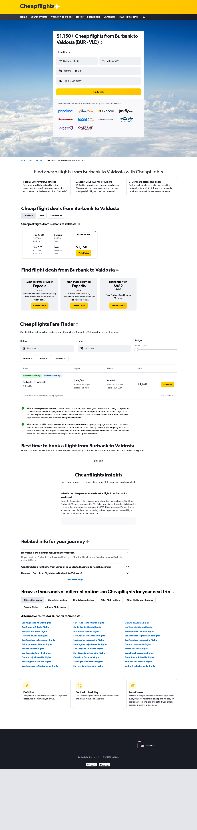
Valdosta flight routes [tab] (55, 604)
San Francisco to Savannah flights (38, 637)
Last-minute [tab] (56, 213)
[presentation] (101, 42)
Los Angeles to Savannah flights (89, 633)
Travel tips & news (128, 17)
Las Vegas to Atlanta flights (138, 624)
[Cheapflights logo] (37, 6)
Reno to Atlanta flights (33, 646)
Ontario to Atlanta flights (137, 620)
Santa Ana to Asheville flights (139, 655)
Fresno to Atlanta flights (136, 646)
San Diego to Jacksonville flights (89, 650)
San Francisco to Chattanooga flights (40, 663)
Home (23, 17)
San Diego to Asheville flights (36, 659)
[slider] (136, 347)
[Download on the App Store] (104, 763)
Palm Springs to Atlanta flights (37, 642)
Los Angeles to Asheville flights (88, 637)
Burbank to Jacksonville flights (140, 663)
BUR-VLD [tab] (98, 458)
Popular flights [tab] (31, 604)
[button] (75, 70)
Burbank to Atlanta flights (86, 629)
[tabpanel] (98, 508)
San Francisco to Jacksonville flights (142, 633)
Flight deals (93, 17)
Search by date (39, 17)
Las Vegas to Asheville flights (36, 650)
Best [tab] (42, 213)
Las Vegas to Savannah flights (88, 659)
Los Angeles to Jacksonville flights (90, 642)
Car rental (109, 17)
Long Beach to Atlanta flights (139, 650)
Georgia (39, 158)
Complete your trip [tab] (57, 597)
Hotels (80, 17)
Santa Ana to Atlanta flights (87, 624)
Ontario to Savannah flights (87, 655)
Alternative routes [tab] (33, 597)
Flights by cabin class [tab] (83, 597)
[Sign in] (144, 17)
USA (30, 158)
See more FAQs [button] (75, 577)
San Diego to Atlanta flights (35, 624)
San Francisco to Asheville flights (141, 637)
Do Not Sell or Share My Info (88, 754)
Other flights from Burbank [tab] (140, 597)
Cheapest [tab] (28, 213)
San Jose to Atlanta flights (34, 629)
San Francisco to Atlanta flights (88, 620)
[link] (39, 303)
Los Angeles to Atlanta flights (36, 620)
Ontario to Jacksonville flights (36, 655)
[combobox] (64, 52)
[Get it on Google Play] (91, 763)
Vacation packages (61, 17)
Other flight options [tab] (110, 597)
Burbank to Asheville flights (138, 659)
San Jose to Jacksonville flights (88, 663)
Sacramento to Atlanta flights (139, 629)
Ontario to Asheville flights (138, 642)
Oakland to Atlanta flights (35, 633)
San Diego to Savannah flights (88, 646)
